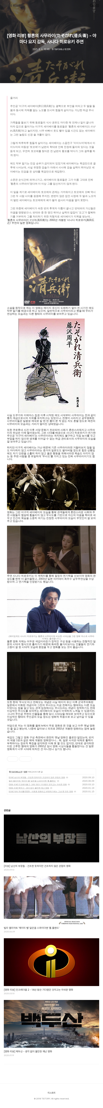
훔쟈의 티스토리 (14, 6)
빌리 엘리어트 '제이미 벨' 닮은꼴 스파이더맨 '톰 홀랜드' (32, 781)
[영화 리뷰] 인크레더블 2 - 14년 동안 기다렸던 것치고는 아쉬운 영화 (38, 784)
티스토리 (51, 1093)
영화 (25, 772)
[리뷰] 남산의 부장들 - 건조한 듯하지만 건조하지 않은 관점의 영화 (37, 777)
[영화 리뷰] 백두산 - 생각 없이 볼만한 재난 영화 (29, 788)
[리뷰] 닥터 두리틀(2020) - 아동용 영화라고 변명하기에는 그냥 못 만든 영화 (41, 791)
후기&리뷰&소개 (15, 772)
